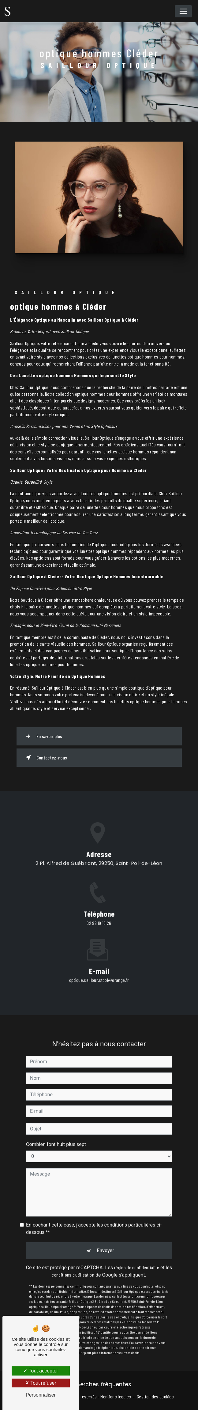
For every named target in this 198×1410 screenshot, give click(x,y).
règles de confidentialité (136, 1256)
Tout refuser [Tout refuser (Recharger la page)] (40, 1383)
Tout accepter (40, 1370)
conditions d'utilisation (73, 1264)
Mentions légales (115, 1396)
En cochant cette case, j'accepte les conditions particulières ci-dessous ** (94, 1217)
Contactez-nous (45, 757)
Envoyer (105, 1239)
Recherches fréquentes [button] (98, 1384)
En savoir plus (42, 736)
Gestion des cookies (155, 1396)
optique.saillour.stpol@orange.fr (99, 969)
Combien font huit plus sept (56, 1133)
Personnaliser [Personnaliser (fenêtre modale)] (41, 1394)
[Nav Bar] (183, 11)
